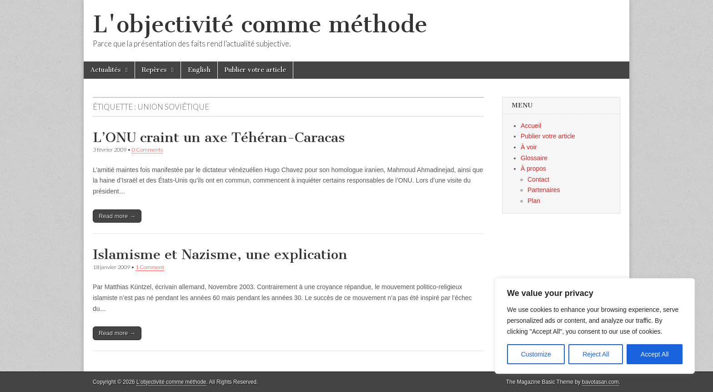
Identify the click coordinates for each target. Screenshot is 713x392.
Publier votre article (255, 70)
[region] (595, 326)
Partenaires (543, 189)
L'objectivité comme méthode (260, 24)
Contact (538, 179)
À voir (529, 147)
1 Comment (150, 267)
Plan (533, 200)
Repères (154, 70)
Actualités (105, 70)
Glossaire (534, 158)
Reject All (595, 354)
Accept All (654, 354)
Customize (536, 354)
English (199, 70)
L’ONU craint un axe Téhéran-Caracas (219, 137)
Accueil (531, 125)
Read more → (117, 216)
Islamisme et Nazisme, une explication (220, 254)
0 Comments (147, 149)
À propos (533, 168)
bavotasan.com (600, 382)
